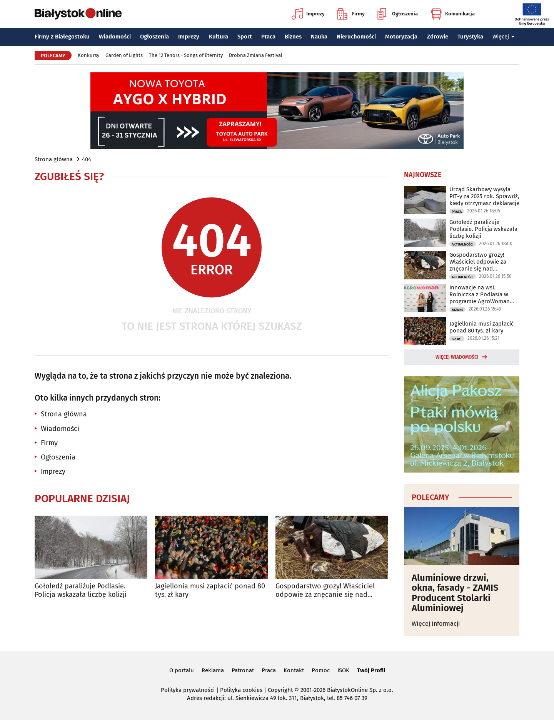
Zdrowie (437, 36)
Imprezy (308, 14)
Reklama (213, 670)
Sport (244, 36)
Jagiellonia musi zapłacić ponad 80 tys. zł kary (210, 590)
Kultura (218, 36)
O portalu (181, 670)
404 (86, 159)
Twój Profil (371, 670)
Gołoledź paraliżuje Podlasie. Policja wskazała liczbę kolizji (81, 590)
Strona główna (54, 159)
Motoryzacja (401, 36)
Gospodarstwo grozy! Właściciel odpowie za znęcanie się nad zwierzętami (325, 590)
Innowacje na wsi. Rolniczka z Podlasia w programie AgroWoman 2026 (479, 294)
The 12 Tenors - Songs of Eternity (186, 55)
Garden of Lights (124, 55)
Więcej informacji (436, 623)
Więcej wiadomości (457, 357)
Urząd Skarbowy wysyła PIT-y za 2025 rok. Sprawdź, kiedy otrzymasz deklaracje (484, 196)
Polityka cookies (241, 690)
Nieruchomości (356, 36)
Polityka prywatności (188, 690)
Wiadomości (115, 36)
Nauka (319, 36)
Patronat (243, 670)
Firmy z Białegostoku (62, 36)
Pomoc (321, 670)
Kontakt (294, 670)
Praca (268, 36)
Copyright (280, 690)
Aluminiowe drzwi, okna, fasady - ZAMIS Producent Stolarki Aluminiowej (455, 593)
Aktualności (463, 244)
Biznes (293, 36)
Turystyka (470, 36)
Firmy (351, 14)
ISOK (343, 670)
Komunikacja (453, 14)
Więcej (503, 36)
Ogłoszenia (397, 14)
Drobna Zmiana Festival (255, 55)
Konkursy (88, 55)
